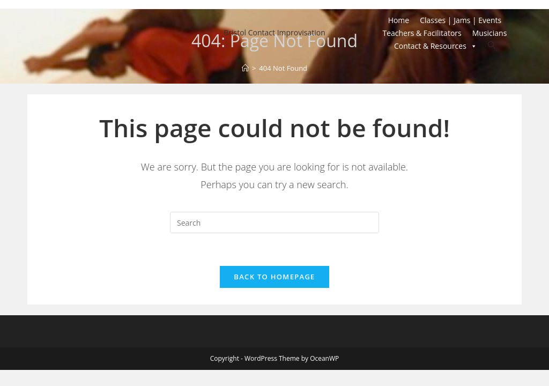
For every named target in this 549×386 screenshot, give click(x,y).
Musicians (489, 33)
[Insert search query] (274, 222)
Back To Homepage (274, 276)
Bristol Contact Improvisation (274, 32)
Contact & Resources (435, 46)
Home (399, 20)
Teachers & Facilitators (421, 33)
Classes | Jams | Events (460, 20)
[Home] (245, 68)
